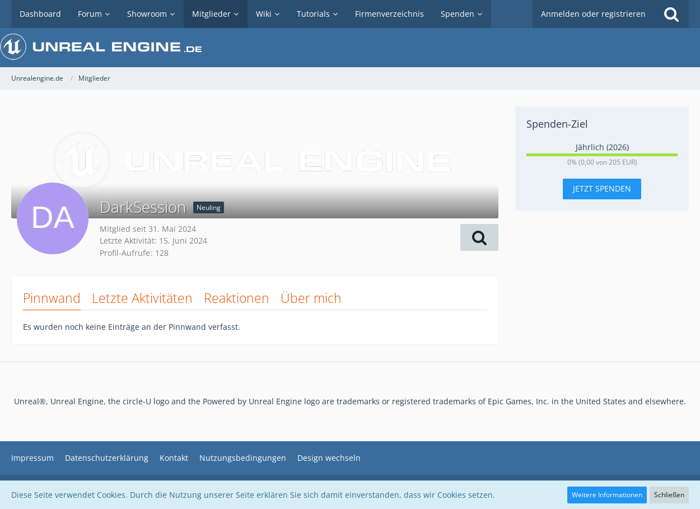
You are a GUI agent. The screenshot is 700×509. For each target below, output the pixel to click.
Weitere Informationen (607, 494)
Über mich (311, 298)
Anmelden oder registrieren (593, 13)
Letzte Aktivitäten (142, 298)
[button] (479, 237)
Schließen (669, 494)
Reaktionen (236, 298)
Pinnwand (52, 298)
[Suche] (671, 14)
